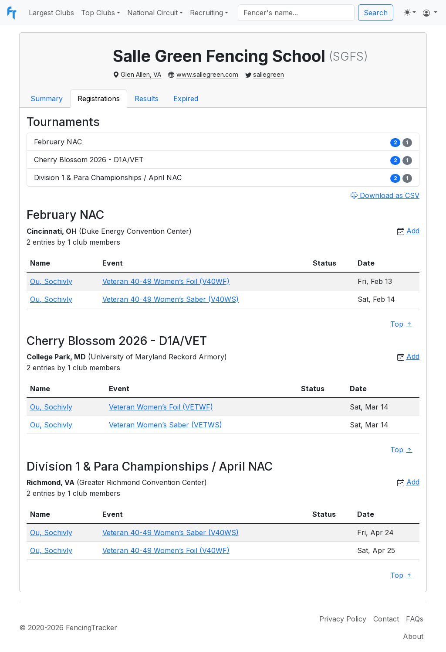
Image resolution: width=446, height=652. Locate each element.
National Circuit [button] (152, 12)
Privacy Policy (342, 618)
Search (376, 12)
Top (401, 324)
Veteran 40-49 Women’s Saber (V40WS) (170, 299)
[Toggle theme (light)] (409, 12)
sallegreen (268, 74)
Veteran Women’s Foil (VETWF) (161, 407)
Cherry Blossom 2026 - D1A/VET (223, 159)
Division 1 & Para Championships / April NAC (223, 177)
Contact (386, 618)
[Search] (296, 12)
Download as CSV (385, 195)
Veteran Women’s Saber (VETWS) (165, 424)
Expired (185, 98)
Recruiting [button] (206, 12)
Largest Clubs (51, 12)
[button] (430, 12)
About (413, 636)
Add (412, 230)
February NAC (223, 142)
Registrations (99, 98)
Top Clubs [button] (98, 12)
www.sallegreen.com (207, 74)
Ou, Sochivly (51, 281)
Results (147, 98)
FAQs (414, 618)
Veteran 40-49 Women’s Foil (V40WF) (166, 281)
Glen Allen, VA (141, 74)
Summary (46, 98)
